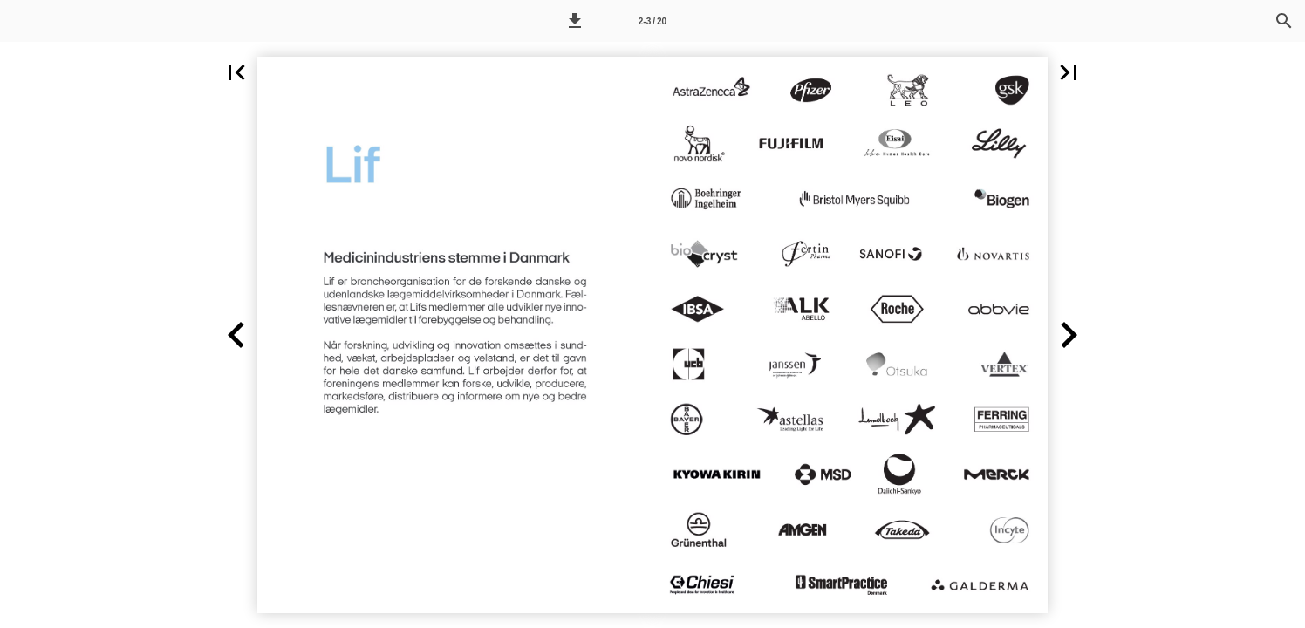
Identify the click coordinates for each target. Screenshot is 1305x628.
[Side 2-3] (652, 21)
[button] (575, 21)
